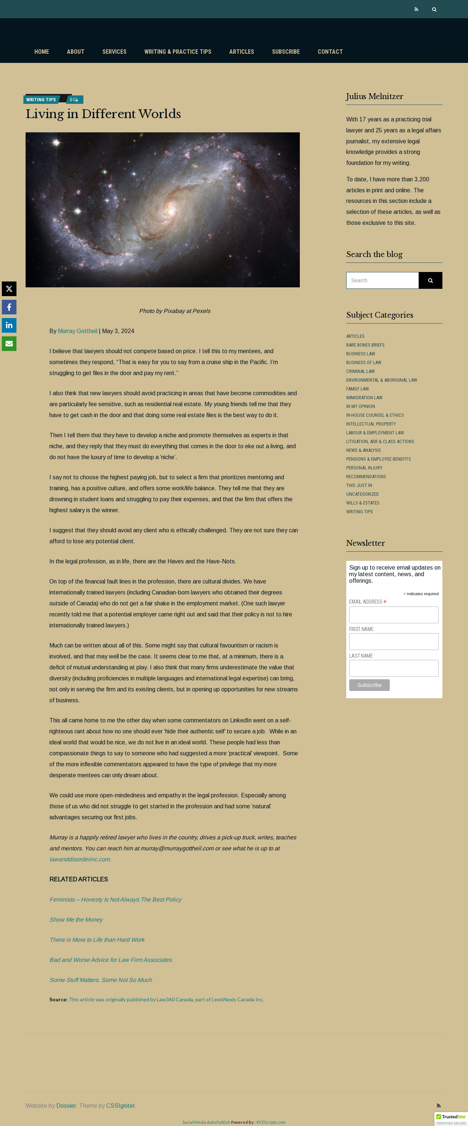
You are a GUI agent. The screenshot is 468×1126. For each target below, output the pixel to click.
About (75, 51)
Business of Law (363, 362)
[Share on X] (9, 289)
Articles (241, 51)
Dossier (66, 1106)
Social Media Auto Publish (206, 1122)
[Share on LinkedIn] (9, 325)
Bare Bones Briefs (365, 345)
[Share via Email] (9, 343)
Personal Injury (364, 468)
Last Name (361, 656)
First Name (361, 629)
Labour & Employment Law (375, 432)
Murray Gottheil (77, 331)
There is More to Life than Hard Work (96, 940)
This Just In (359, 485)
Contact (330, 51)
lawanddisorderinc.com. (80, 859)
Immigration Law (364, 397)
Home (41, 51)
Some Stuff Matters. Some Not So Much (100, 980)
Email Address (368, 601)
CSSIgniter (120, 1106)
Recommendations (366, 476)
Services (114, 51)
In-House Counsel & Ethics (375, 415)
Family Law (357, 389)
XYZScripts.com (271, 1122)
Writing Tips (41, 99)
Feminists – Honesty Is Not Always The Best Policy (115, 899)
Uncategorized (362, 494)
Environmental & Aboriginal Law (381, 380)
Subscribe (286, 51)
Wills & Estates (363, 503)
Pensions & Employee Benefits (378, 459)
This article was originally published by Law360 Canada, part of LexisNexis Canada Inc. (166, 999)
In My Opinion (360, 406)
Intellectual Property (371, 424)
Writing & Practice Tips (177, 51)
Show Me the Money (75, 920)
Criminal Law (360, 371)
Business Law (360, 353)
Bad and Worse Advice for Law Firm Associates (110, 960)
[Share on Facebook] (9, 307)
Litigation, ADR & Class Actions (380, 441)
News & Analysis (363, 450)
